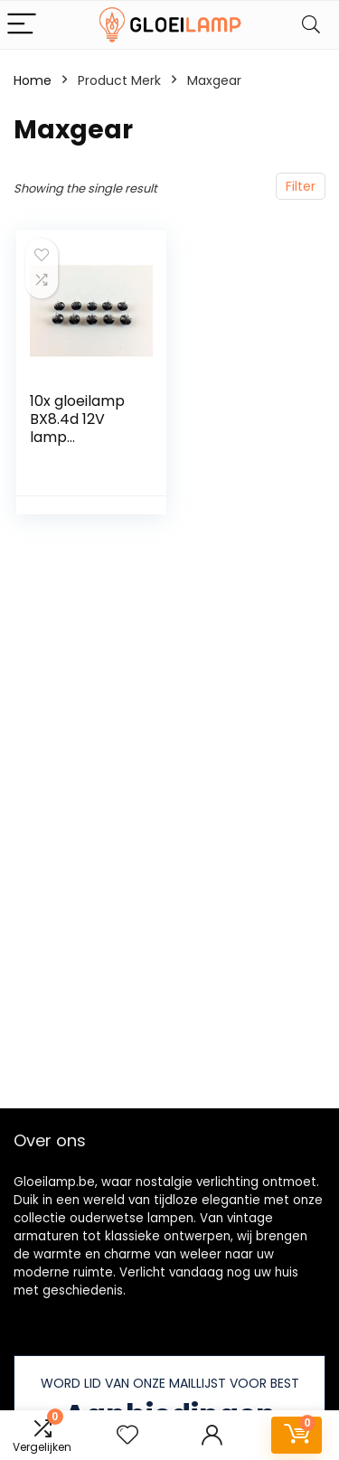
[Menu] (21, 25)
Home (33, 80)
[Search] (311, 25)
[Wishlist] (127, 1435)
